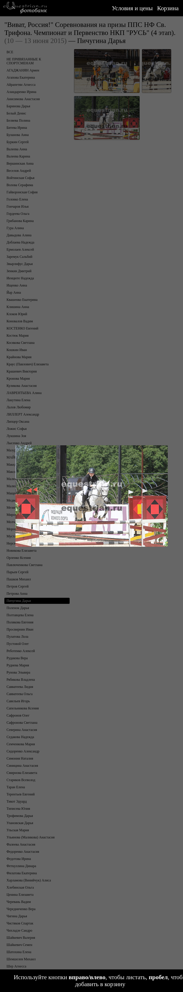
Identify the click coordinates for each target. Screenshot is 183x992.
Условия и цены (132, 8)
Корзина (168, 8)
